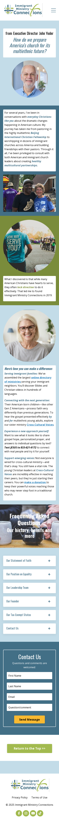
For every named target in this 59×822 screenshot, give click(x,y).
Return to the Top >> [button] (29, 748)
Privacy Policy (20, 797)
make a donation (35, 482)
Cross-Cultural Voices (40, 424)
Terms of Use (39, 797)
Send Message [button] (29, 719)
